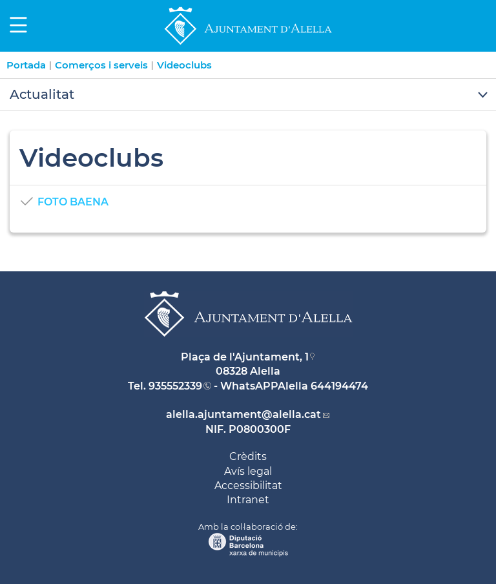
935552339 (175, 386)
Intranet (248, 500)
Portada (26, 65)
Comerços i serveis (101, 65)
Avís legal (248, 471)
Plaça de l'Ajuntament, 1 (245, 357)
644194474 (339, 386)
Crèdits (248, 456)
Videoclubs (184, 65)
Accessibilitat (248, 485)
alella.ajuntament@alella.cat (243, 414)
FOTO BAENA (72, 202)
